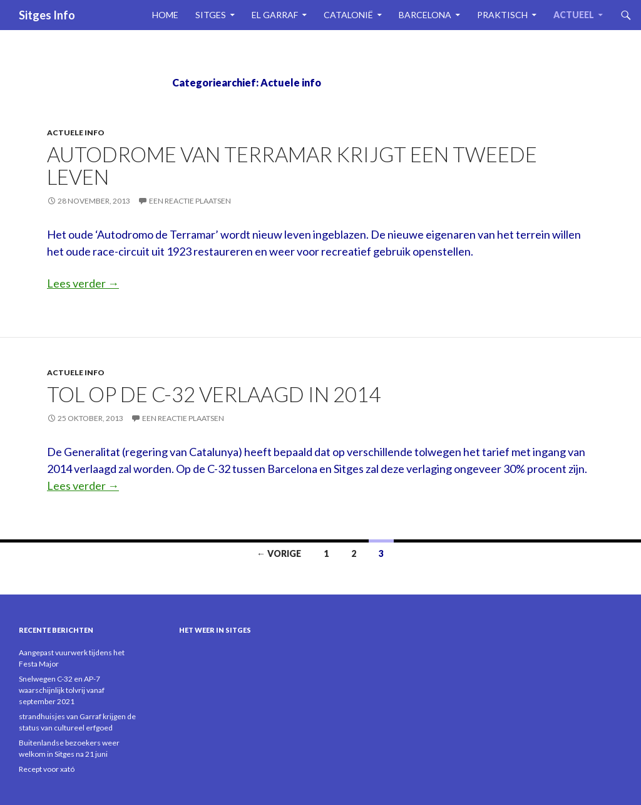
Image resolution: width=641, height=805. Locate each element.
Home (165, 14)
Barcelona (425, 14)
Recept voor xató (46, 769)
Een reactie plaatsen (190, 200)
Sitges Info (47, 15)
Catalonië (348, 14)
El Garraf (275, 14)
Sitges (210, 14)
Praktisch (502, 14)
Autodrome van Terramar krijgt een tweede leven (292, 165)
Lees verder (83, 283)
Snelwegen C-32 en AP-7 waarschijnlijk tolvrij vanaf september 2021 (62, 690)
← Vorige (279, 553)
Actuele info (76, 132)
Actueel (573, 14)
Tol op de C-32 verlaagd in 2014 (214, 394)
